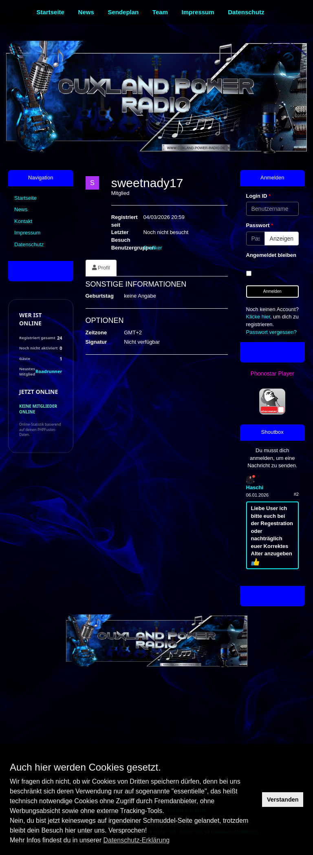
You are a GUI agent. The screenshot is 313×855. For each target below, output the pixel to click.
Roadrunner (48, 371)
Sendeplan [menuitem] (123, 12)
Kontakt (23, 221)
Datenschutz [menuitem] (246, 12)
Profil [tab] (101, 268)
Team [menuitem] (160, 12)
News (21, 209)
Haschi (255, 487)
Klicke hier (258, 317)
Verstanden (283, 799)
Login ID (258, 196)
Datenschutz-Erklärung (136, 840)
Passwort (259, 225)
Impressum (27, 233)
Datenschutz (29, 244)
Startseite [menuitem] (50, 12)
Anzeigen (281, 238)
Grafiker (152, 248)
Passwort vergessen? (271, 332)
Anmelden (272, 291)
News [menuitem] (86, 12)
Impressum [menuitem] (198, 12)
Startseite (25, 198)
